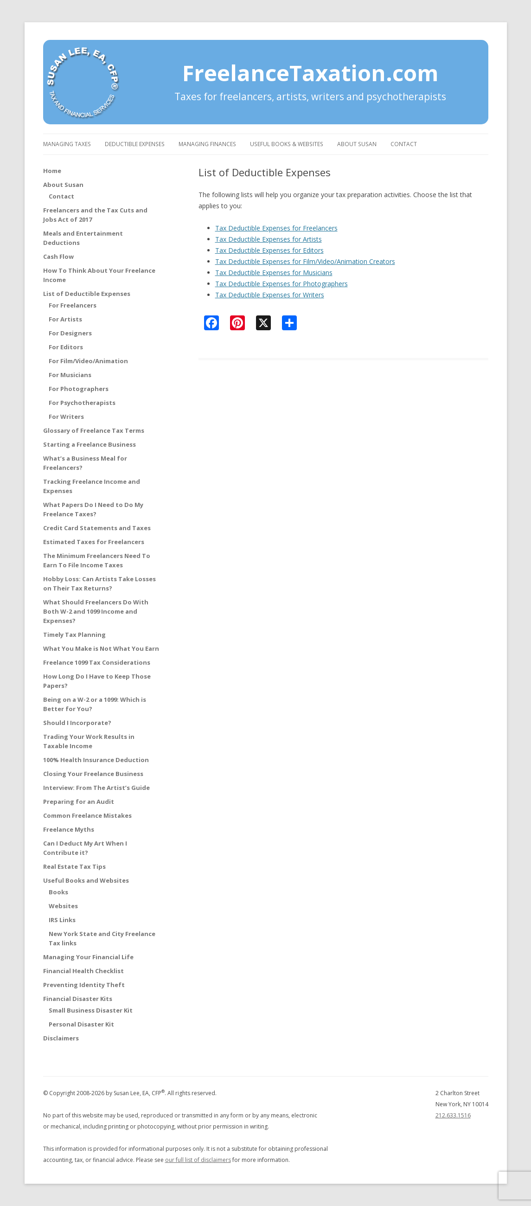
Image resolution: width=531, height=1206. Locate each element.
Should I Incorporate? (77, 722)
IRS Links (62, 920)
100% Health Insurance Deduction (96, 760)
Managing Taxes (67, 144)
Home (52, 171)
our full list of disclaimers (198, 1160)
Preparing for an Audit (78, 801)
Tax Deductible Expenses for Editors (269, 250)
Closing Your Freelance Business (93, 774)
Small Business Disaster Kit (91, 1010)
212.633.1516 (453, 1115)
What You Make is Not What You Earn (101, 648)
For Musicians (70, 375)
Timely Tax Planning (74, 634)
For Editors (66, 347)
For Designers (70, 333)
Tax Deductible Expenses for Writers (269, 294)
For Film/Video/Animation (88, 361)
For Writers (66, 416)
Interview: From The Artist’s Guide (96, 787)
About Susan (357, 144)
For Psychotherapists (82, 402)
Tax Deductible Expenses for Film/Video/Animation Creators (305, 261)
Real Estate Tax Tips (74, 866)
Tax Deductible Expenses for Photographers (281, 283)
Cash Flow (58, 256)
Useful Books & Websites (286, 144)
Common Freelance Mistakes (87, 815)
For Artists (65, 319)
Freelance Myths (68, 829)
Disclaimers (61, 1038)
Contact (403, 144)
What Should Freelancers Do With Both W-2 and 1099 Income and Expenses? (95, 611)
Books (58, 892)
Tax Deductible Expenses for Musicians (274, 272)
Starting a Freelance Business (89, 444)
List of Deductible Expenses (86, 293)
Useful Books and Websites (86, 880)
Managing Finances (207, 144)
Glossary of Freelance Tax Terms (93, 430)
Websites (63, 906)
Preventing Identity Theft (84, 985)
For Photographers (79, 389)
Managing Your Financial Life (88, 957)
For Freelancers (72, 305)
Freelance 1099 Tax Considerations (96, 662)
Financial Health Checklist (83, 971)
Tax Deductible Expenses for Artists (268, 239)
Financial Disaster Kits (77, 998)
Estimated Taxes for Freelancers (93, 542)
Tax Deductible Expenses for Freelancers (276, 228)
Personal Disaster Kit (81, 1024)
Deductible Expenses (135, 144)
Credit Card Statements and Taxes (97, 528)
